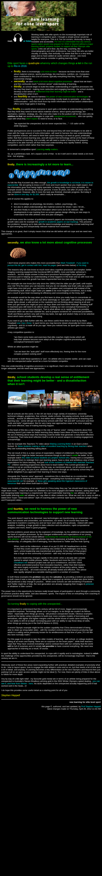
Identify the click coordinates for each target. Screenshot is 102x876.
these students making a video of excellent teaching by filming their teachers (52, 446)
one (18, 323)
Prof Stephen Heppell (91, 706)
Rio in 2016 (20, 66)
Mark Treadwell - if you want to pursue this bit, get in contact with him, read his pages (48, 264)
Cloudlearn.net (20, 562)
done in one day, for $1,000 (26, 194)
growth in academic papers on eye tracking (58, 222)
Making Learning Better (60, 444)
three (29, 323)
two (23, 323)
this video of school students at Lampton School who (45, 458)
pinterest (90, 584)
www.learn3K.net (15, 481)
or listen (21, 41)
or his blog (81, 265)
